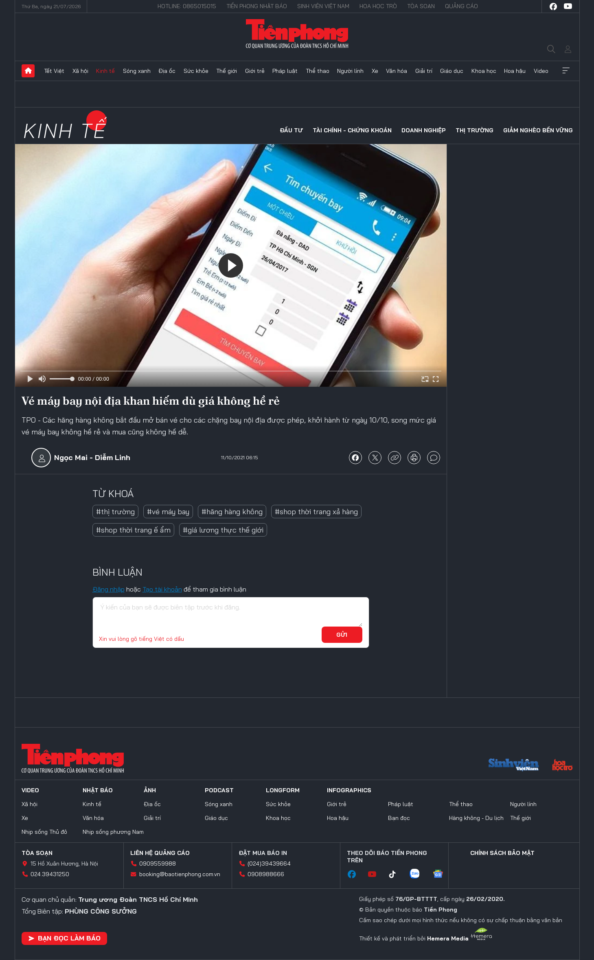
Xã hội (80, 71)
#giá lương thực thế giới (223, 530)
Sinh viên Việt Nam (323, 6)
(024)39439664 (269, 863)
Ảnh (150, 790)
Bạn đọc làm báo (64, 938)
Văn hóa (396, 71)
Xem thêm (565, 70)
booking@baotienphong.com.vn (179, 874)
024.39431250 (50, 874)
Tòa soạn (421, 6)
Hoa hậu (515, 71)
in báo (414, 458)
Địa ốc (166, 71)
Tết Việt (54, 71)
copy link (394, 458)
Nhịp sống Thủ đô (44, 831)
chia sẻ (355, 458)
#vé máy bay (168, 511)
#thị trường (115, 511)
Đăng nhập (108, 589)
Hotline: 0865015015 (187, 6)
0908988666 (266, 874)
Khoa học (483, 71)
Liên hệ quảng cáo (160, 853)
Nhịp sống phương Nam (113, 831)
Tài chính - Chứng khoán (352, 130)
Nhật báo (98, 790)
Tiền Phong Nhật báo (256, 6)
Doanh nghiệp (423, 130)
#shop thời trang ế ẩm (133, 530)
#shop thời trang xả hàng (316, 511)
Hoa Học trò (378, 6)
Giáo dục (451, 71)
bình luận (434, 458)
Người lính (350, 71)
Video (541, 71)
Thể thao (317, 71)
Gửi (341, 634)
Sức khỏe (196, 71)
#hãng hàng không (232, 511)
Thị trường (474, 130)
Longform (283, 790)
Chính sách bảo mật (502, 853)
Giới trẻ (255, 71)
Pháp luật (285, 71)
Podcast (219, 790)
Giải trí (423, 71)
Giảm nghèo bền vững (538, 130)
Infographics (349, 790)
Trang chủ (28, 70)
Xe (375, 71)
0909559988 (157, 863)
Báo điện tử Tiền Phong (297, 33)
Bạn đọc (399, 818)
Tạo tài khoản (162, 589)
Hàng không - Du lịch (476, 818)
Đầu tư (291, 130)
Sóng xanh (137, 71)
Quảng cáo (461, 6)
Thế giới (226, 71)
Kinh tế (105, 71)
